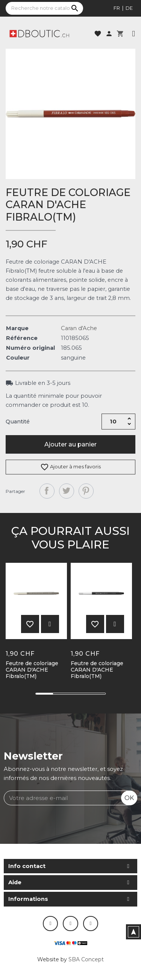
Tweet (66, 491)
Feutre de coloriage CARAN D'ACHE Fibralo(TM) (32, 669)
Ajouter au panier (70, 444)
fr (117, 8)
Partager (47, 491)
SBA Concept (86, 959)
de (129, 8)
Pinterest (86, 491)
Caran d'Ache (79, 328)
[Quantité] (113, 421)
